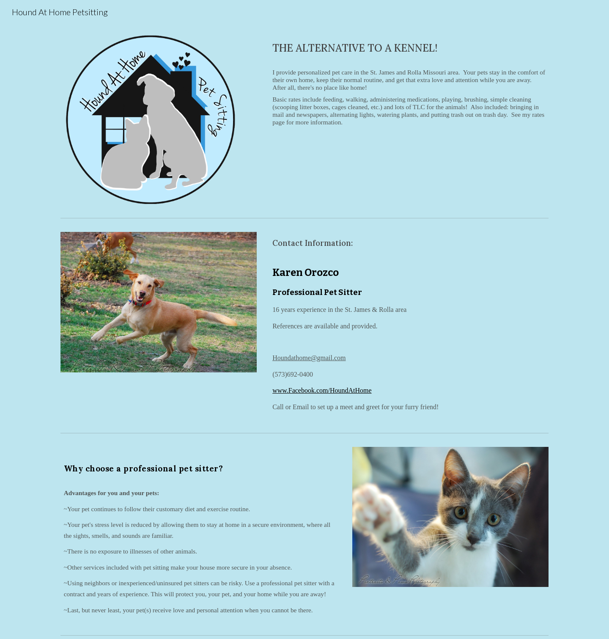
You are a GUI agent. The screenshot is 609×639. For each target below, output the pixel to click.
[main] (409, 48)
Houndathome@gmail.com (309, 357)
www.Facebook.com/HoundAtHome (321, 390)
